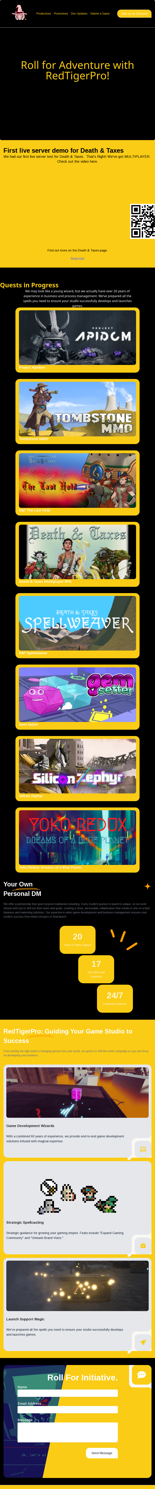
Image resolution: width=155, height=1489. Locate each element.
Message (25, 1420)
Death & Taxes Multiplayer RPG (45, 581)
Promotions (61, 13)
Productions (43, 13)
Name (22, 1387)
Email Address (29, 1403)
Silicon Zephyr (31, 795)
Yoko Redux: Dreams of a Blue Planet (50, 867)
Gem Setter (28, 724)
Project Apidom (32, 367)
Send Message (102, 1453)
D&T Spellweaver (33, 653)
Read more (78, 258)
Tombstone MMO (33, 438)
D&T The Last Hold (34, 510)
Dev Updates (79, 13)
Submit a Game (100, 13)
